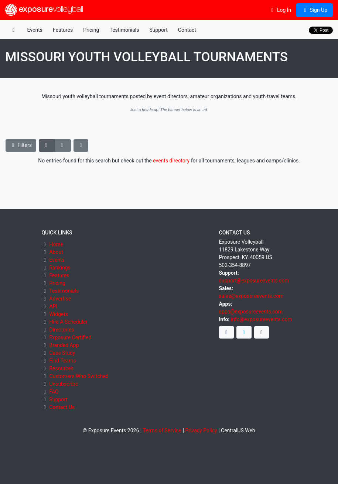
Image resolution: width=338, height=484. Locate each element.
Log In (280, 10)
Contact (187, 30)
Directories (61, 330)
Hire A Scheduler (68, 322)
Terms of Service (162, 430)
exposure (44, 10)
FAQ (53, 392)
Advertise (60, 299)
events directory (171, 161)
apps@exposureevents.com (251, 312)
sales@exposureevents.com (251, 296)
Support (158, 30)
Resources (61, 368)
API (53, 306)
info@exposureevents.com (261, 319)
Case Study (62, 353)
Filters (21, 145)
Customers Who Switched (78, 376)
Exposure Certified (70, 337)
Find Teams (62, 361)
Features (63, 30)
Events (34, 30)
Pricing (91, 30)
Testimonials (124, 30)
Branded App (64, 345)
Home (56, 244)
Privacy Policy (201, 430)
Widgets (58, 314)
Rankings (59, 268)
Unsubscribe (63, 384)
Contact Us (62, 407)
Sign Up (314, 10)
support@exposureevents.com (254, 281)
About (56, 252)
